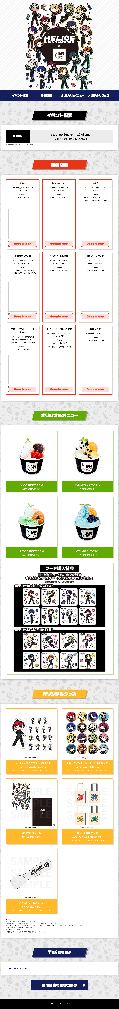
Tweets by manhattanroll (17, 968)
